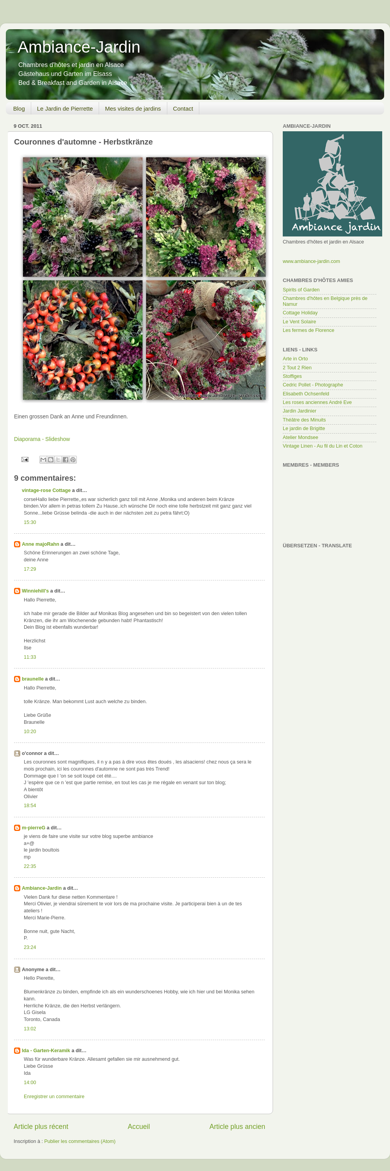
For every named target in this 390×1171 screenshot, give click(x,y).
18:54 (30, 805)
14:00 (30, 1082)
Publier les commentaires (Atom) (79, 1141)
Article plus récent (41, 1126)
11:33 (30, 657)
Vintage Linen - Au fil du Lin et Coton (322, 446)
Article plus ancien (237, 1126)
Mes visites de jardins (133, 108)
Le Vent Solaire (299, 321)
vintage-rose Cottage (46, 490)
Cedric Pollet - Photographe (313, 385)
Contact (183, 108)
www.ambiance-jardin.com (311, 261)
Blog (19, 108)
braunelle (33, 679)
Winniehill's (35, 591)
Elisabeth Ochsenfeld (306, 394)
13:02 (30, 1029)
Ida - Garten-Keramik (46, 1050)
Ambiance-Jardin (79, 47)
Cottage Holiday (300, 313)
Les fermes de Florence (308, 330)
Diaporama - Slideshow (42, 439)
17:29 (30, 569)
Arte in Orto (295, 359)
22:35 (30, 866)
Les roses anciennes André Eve (317, 402)
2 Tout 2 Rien (297, 367)
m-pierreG (33, 828)
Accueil (139, 1126)
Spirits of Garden (301, 290)
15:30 (30, 522)
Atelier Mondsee (300, 437)
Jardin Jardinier (299, 411)
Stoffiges (292, 376)
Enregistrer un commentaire (54, 1096)
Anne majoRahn (40, 544)
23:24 (30, 947)
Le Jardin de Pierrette (65, 108)
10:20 (30, 731)
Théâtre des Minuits (304, 420)
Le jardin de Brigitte (304, 428)
